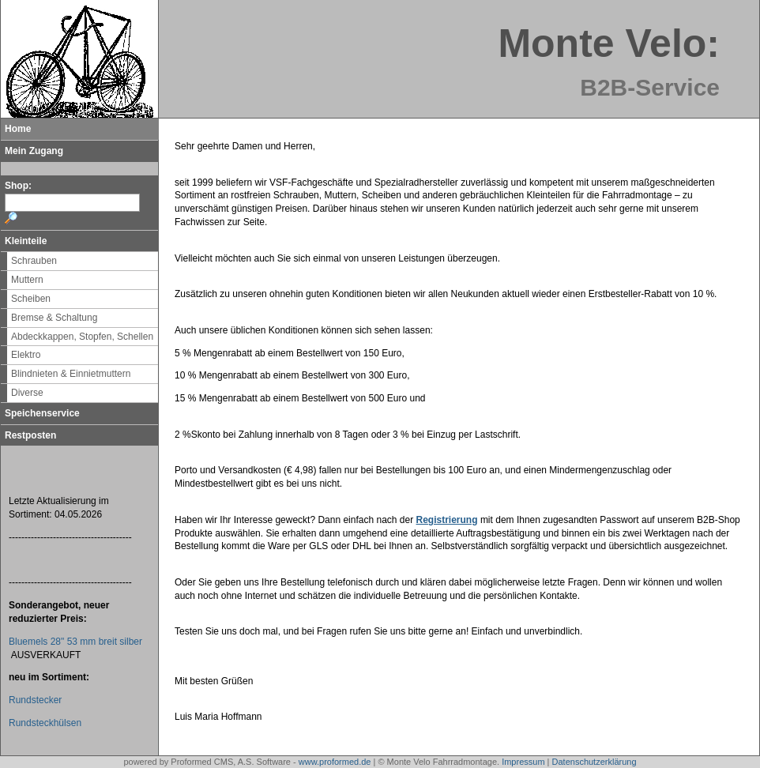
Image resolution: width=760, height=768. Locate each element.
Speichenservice (42, 413)
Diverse (27, 392)
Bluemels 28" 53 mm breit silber (75, 641)
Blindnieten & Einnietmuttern (70, 373)
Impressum (523, 761)
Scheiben (31, 298)
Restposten (30, 435)
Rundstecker (35, 700)
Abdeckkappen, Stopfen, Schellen (82, 336)
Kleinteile (26, 241)
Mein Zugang (34, 150)
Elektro (25, 354)
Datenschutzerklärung (594, 761)
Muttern (27, 279)
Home (18, 128)
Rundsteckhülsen (45, 722)
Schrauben (34, 260)
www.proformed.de (335, 761)
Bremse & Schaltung (54, 317)
